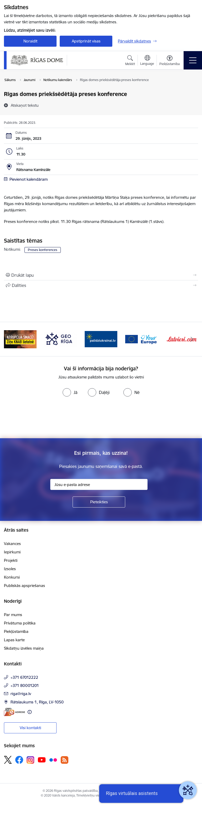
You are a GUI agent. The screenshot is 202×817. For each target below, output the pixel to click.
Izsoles (10, 568)
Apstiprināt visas (86, 41)
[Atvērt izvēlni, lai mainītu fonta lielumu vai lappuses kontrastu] (169, 61)
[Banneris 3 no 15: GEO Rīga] (60, 338)
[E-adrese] (14, 712)
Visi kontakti (30, 727)
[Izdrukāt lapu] (101, 275)
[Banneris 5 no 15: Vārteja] (141, 338)
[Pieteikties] (99, 502)
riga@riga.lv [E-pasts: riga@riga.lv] (21, 693)
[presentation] (44, 418)
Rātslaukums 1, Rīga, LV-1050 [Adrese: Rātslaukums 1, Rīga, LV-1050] (37, 701)
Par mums (13, 614)
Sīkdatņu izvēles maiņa (24, 648)
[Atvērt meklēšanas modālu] (130, 61)
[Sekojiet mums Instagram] (30, 760)
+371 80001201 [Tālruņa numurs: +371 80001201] (25, 685)
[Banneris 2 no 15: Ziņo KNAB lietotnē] (20, 338)
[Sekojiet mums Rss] (64, 760)
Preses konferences (42, 250)
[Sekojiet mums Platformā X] (8, 760)
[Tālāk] (192, 339)
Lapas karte (14, 639)
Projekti (10, 560)
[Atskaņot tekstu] (25, 105)
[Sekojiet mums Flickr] (53, 759)
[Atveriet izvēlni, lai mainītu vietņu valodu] (147, 61)
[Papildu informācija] (30, 712)
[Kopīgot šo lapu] (101, 285)
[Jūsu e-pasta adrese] (99, 484)
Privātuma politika (20, 623)
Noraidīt (30, 41)
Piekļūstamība (16, 631)
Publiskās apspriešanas (24, 585)
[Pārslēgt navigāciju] (193, 60)
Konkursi (12, 577)
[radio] (70, 392)
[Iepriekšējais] (10, 339)
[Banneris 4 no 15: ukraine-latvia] (101, 338)
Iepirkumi (12, 551)
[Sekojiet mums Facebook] (19, 760)
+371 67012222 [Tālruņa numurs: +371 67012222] (24, 677)
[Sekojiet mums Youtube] (42, 759)
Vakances (12, 543)
